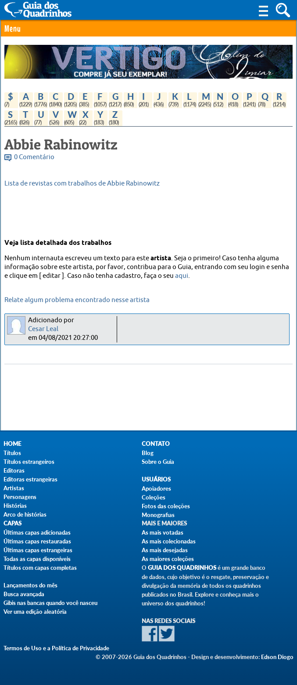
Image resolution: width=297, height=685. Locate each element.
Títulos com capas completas (40, 567)
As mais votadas (162, 532)
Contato (156, 444)
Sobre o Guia (158, 461)
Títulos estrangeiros (29, 461)
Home (12, 444)
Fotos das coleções (166, 506)
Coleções (153, 497)
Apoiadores (156, 488)
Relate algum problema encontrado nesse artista (77, 300)
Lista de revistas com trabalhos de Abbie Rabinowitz (82, 183)
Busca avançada (24, 594)
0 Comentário (34, 157)
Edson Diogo (277, 656)
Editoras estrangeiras (30, 479)
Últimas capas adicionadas (37, 532)
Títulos (12, 452)
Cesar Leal (43, 329)
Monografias (158, 514)
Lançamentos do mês (30, 585)
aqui (181, 276)
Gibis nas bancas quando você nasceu (50, 602)
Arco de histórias (25, 514)
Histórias (15, 505)
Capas (12, 523)
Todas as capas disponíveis (37, 558)
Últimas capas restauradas (37, 541)
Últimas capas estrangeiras (38, 550)
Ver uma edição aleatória (35, 611)
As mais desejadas (165, 550)
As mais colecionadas (169, 541)
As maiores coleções (168, 558)
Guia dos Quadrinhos (182, 568)
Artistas (14, 488)
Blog (148, 452)
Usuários (156, 479)
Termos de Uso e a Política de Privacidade (56, 648)
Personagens (20, 496)
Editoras (14, 470)
